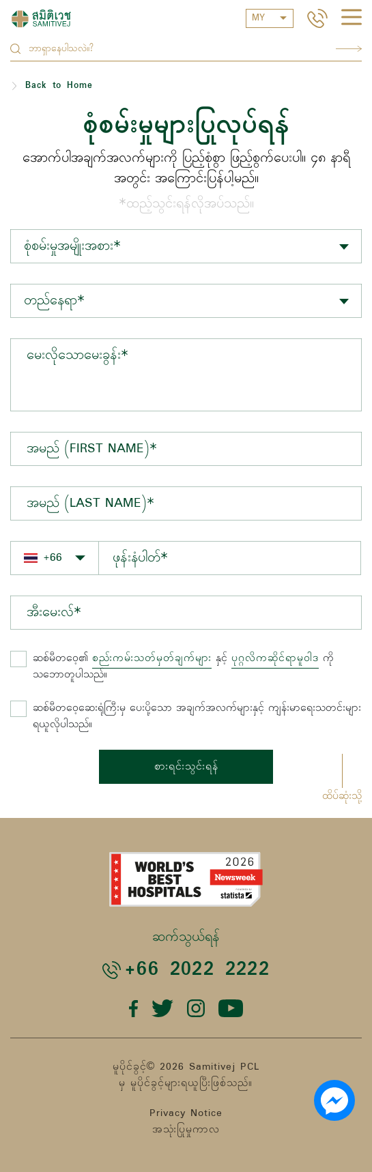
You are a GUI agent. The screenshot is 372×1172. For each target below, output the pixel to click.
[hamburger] (351, 19)
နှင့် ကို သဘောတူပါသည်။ (183, 666)
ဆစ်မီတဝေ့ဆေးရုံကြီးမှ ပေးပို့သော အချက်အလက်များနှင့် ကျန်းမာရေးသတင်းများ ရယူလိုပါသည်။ (197, 716)
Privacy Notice (186, 1113)
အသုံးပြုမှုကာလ (186, 1130)
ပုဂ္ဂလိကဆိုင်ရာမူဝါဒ (275, 658)
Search (349, 49)
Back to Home (59, 85)
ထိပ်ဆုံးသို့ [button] (342, 796)
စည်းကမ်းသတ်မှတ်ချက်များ (152, 658)
